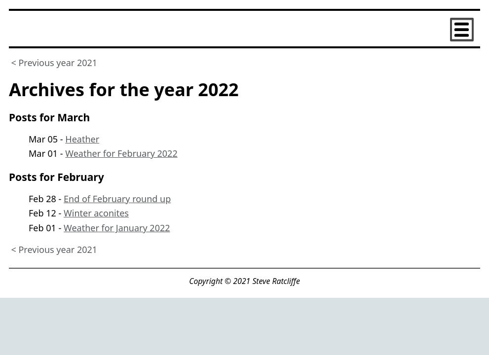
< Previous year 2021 (54, 62)
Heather (82, 139)
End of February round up (117, 199)
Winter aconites (96, 213)
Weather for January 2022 (117, 228)
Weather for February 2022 (121, 153)
